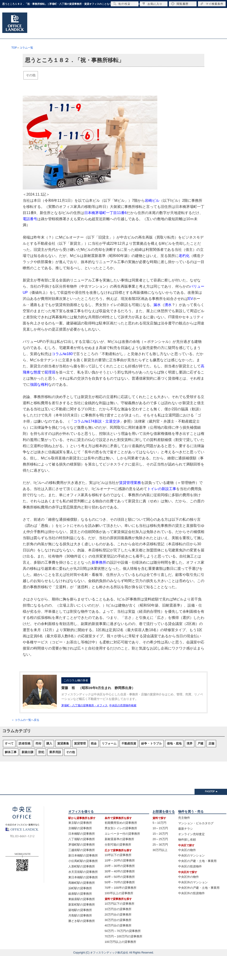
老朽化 (184, 256)
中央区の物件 (187, 850)
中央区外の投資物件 (191, 893)
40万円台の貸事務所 (118, 925)
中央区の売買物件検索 (122, 705)
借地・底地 (174, 743)
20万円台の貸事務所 (118, 914)
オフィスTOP (44, 28)
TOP (14, 47)
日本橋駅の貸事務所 (81, 833)
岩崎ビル (152, 200)
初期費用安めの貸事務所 (121, 822)
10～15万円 (160, 828)
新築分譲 (27, 752)
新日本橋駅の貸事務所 (83, 855)
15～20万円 (160, 833)
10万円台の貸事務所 (118, 909)
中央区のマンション (191, 855)
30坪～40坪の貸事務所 (120, 871)
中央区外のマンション (193, 882)
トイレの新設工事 (161, 489)
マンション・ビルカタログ (196, 823)
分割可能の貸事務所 (118, 844)
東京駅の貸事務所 (80, 822)
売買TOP (101, 28)
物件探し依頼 (187, 839)
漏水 (157, 305)
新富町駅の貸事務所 (81, 904)
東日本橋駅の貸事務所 (83, 877)
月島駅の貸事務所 (80, 915)
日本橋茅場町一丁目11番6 (105, 213)
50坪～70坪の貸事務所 (120, 882)
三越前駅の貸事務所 (81, 850)
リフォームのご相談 (149, 28)
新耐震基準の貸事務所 (119, 839)
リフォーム (109, 743)
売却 (38, 743)
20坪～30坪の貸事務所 (120, 866)
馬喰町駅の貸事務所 (81, 882)
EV (190, 299)
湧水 (168, 305)
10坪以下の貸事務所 (118, 855)
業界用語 (55, 752)
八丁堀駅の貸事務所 (81, 839)
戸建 (200, 743)
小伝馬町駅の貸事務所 (83, 861)
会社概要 (195, 28)
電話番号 (30, 219)
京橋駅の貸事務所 (80, 828)
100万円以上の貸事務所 (120, 942)
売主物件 (184, 817)
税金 (94, 743)
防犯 (41, 752)
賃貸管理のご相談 (173, 28)
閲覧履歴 (179, 3)
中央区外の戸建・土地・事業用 (199, 887)
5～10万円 (159, 822)
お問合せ (215, 28)
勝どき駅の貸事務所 (81, 921)
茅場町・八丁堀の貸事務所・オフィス (84, 705)
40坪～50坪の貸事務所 (120, 877)
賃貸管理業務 (130, 483)
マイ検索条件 (211, 3)
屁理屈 (49, 372)
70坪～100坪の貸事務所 (120, 887)
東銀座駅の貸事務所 (81, 899)
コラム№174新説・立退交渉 (97, 421)
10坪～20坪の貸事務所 (120, 860)
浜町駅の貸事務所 (80, 888)
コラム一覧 (26, 47)
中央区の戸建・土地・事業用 (197, 861)
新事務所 (99, 562)
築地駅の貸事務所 (80, 910)
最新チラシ (185, 828)
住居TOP (72, 28)
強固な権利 (39, 384)
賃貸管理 (80, 743)
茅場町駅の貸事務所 (81, 844)
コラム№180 (62, 354)
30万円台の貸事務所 (118, 920)
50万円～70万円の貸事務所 (123, 931)
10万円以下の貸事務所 (119, 903)
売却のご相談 (126, 28)
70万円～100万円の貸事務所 (123, 936)
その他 (30, 75)
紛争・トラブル (151, 743)
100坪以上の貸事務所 (119, 893)
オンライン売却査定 (191, 834)
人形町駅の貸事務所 (81, 866)
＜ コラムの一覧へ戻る (25, 720)
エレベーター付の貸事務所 (122, 833)
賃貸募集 (63, 743)
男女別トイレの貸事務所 (121, 828)
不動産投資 (128, 743)
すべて (9, 743)
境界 (189, 743)
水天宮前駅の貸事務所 (83, 872)
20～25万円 (160, 839)
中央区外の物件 (188, 877)
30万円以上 (160, 850)
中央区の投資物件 (190, 866)
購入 (49, 743)
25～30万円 (160, 844)
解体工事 (11, 752)
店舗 (211, 743)
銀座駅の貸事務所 (80, 893)
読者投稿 (24, 743)
